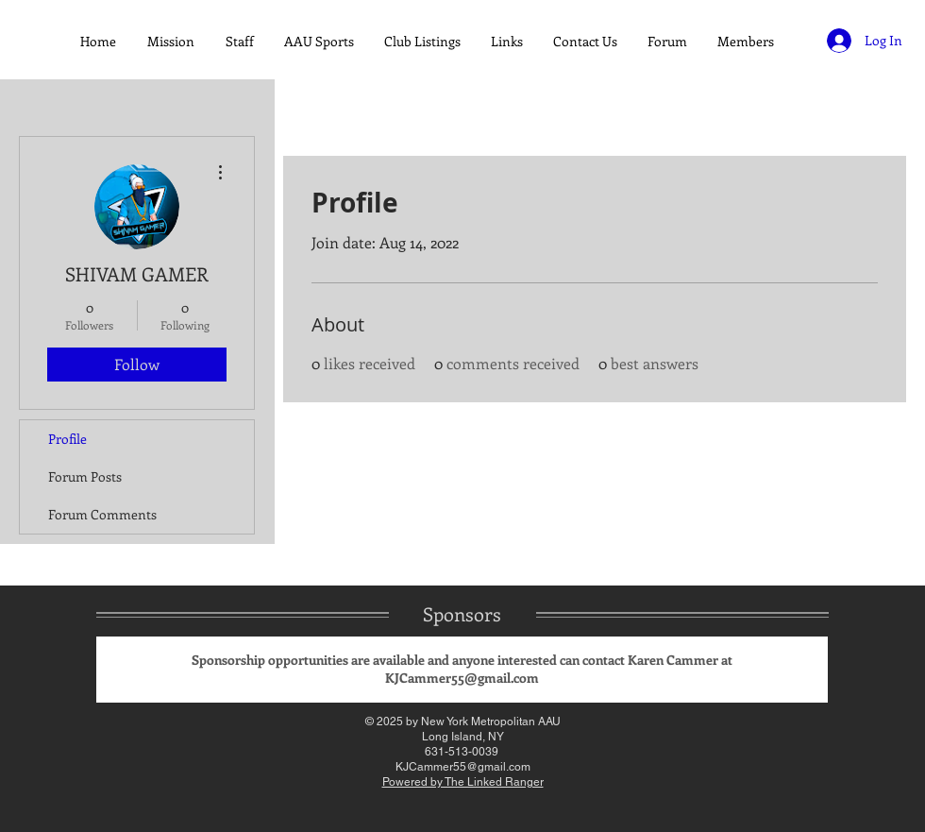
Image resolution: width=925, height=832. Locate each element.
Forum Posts (85, 476)
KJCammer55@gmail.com (462, 678)
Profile (67, 439)
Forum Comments (102, 514)
